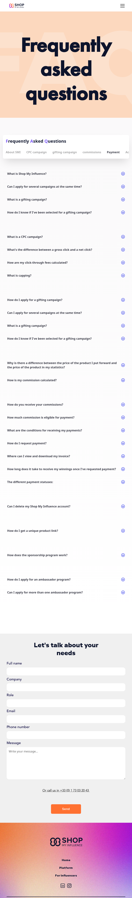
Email (11, 711)
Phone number (18, 727)
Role (10, 695)
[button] (121, 5)
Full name (14, 663)
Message (14, 743)
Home (66, 860)
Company (14, 679)
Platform (66, 868)
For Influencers (66, 875)
